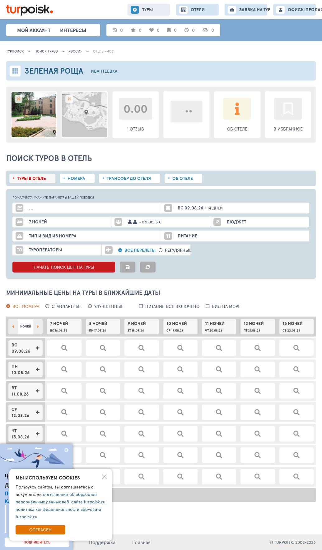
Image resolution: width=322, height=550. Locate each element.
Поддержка (102, 542)
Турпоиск (15, 51)
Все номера (25, 306)
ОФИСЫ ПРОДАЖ (302, 10)
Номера (76, 178)
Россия (75, 51)
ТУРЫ (147, 10)
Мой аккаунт (34, 30)
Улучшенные (109, 306)
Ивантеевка (104, 71)
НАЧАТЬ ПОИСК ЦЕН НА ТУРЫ (64, 267)
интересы (73, 30)
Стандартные (67, 306)
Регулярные (178, 250)
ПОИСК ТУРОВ (46, 51)
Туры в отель (31, 178)
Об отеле (182, 178)
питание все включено (172, 306)
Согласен (40, 530)
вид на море (226, 306)
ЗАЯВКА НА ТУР (253, 10)
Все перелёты (140, 250)
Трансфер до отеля (129, 178)
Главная (141, 542)
